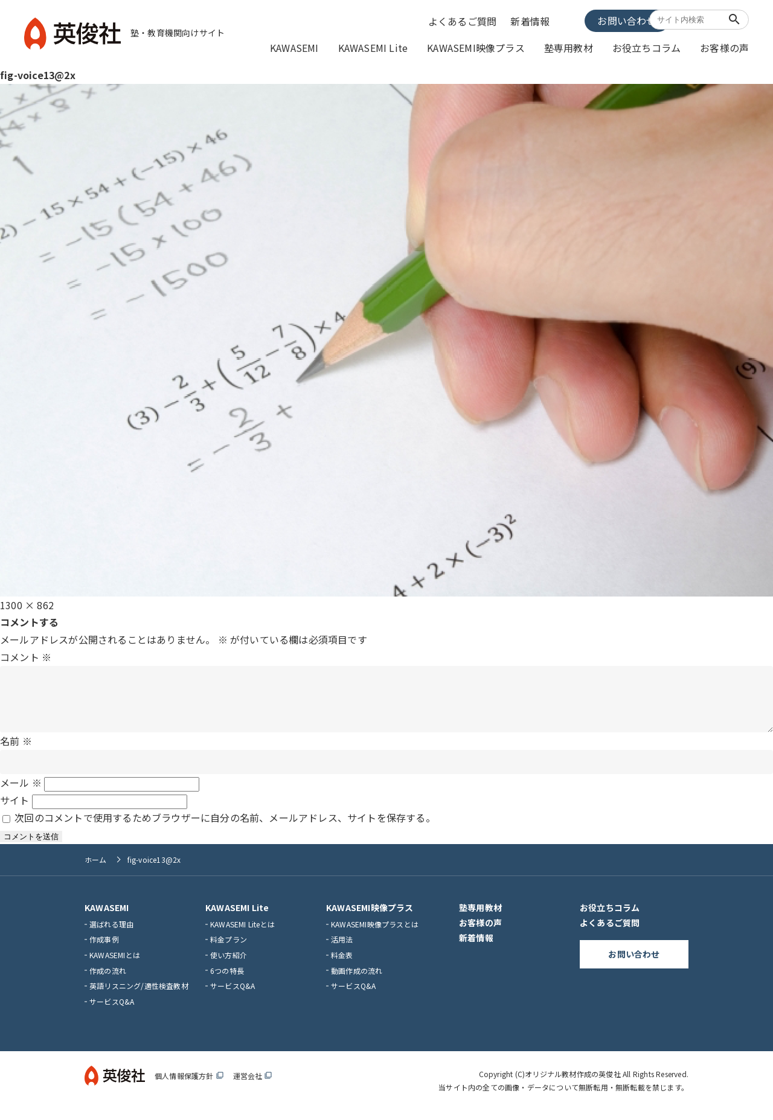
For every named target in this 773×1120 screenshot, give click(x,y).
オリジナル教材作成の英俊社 (573, 1084)
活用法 (342, 949)
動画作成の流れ (356, 980)
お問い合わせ (600, 19)
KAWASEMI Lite (408, 46)
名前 (16, 750)
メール (21, 793)
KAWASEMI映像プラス (501, 46)
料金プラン (228, 949)
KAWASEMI (336, 46)
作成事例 (104, 949)
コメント (25, 654)
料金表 (342, 964)
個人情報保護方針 (189, 1086)
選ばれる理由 (111, 934)
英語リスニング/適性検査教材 (138, 996)
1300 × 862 (27, 602)
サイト (15, 810)
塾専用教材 (586, 46)
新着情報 (532, 20)
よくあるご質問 (466, 20)
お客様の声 (727, 46)
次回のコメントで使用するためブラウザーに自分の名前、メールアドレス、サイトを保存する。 (224, 827)
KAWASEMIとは (114, 964)
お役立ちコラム (657, 46)
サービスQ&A (111, 1011)
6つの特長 (227, 980)
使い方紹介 (228, 964)
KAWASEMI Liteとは (242, 934)
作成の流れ (107, 980)
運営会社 (252, 1086)
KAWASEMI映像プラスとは (375, 934)
